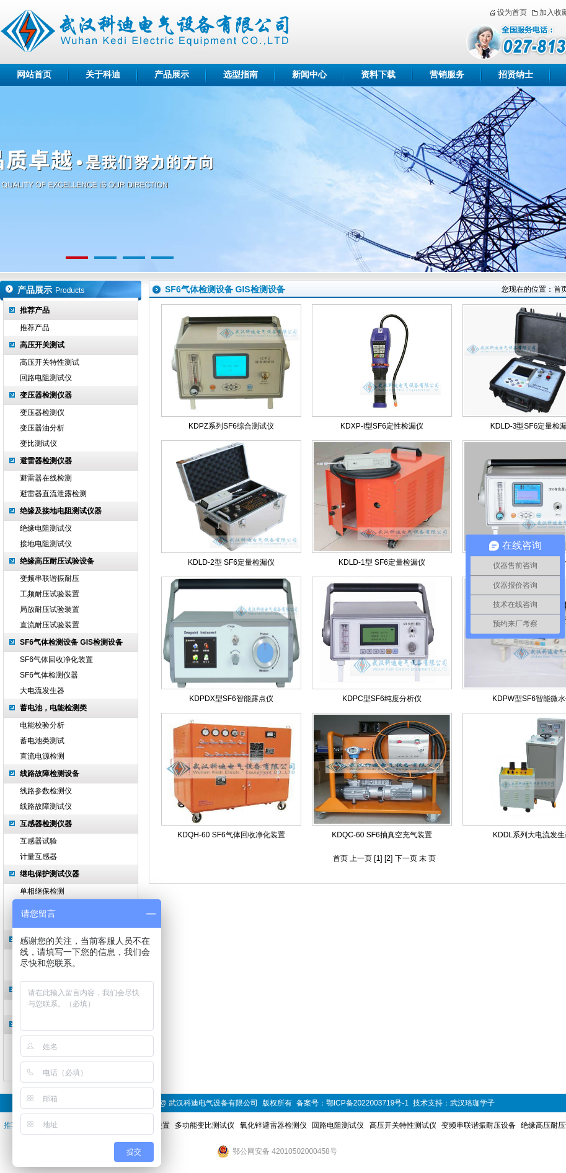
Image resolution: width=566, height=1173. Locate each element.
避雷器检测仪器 (46, 460)
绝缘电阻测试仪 (46, 528)
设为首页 (512, 12)
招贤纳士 (515, 74)
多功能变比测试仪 (204, 1125)
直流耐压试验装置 (49, 625)
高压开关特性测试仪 (402, 1125)
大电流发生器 (42, 690)
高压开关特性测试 (49, 362)
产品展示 (171, 74)
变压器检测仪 (42, 412)
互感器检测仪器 (46, 823)
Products (69, 290)
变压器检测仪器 (46, 395)
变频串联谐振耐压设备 (478, 1125)
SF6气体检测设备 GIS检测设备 (71, 642)
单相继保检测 (42, 891)
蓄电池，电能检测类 (53, 708)
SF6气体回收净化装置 (56, 659)
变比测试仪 (38, 443)
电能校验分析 (42, 725)
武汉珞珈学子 (472, 1103)
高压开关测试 (42, 345)
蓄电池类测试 (42, 740)
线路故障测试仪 (46, 806)
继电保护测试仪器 (49, 874)
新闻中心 (309, 74)
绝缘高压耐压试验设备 (57, 561)
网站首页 (34, 74)
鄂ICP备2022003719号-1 (367, 1103)
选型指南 (240, 74)
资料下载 (378, 74)
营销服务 (447, 74)
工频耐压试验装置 (49, 594)
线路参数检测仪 (46, 791)
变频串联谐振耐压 (49, 578)
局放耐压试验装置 (49, 609)
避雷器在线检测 (46, 478)
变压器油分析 (42, 428)
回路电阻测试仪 (46, 377)
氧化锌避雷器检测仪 (273, 1125)
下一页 (406, 858)
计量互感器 (38, 856)
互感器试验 (38, 841)
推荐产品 (35, 310)
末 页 (427, 858)
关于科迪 (103, 74)
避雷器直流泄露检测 (53, 493)
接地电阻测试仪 (46, 543)
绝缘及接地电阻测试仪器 (61, 511)
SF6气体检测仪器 (49, 675)
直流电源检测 (42, 756)
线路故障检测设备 (49, 773)
